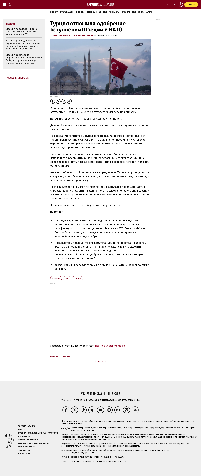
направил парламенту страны (116, 224)
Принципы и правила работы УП (33, 443)
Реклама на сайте (26, 426)
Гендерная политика (28, 440)
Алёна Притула (162, 450)
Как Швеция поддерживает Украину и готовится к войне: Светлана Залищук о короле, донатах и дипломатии (23, 44)
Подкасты (114, 12)
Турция (77, 278)
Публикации (66, 12)
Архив (149, 12)
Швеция (56, 278)
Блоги (141, 12)
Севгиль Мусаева (124, 450)
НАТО (67, 278)
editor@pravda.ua (86, 452)
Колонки (79, 12)
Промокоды (24, 454)
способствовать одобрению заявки (90, 254)
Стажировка (24, 450)
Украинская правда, (60, 35)
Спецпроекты (129, 12)
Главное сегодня (60, 356)
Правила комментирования (110, 345)
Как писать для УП (26, 447)
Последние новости (17, 77)
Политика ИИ (24, 436)
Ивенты (103, 12)
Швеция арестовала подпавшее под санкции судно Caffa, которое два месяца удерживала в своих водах (24, 59)
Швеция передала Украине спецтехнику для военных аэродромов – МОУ (22, 31)
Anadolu (117, 118)
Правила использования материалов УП (38, 433)
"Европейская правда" (82, 35)
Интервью (91, 12)
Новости (53, 12)
